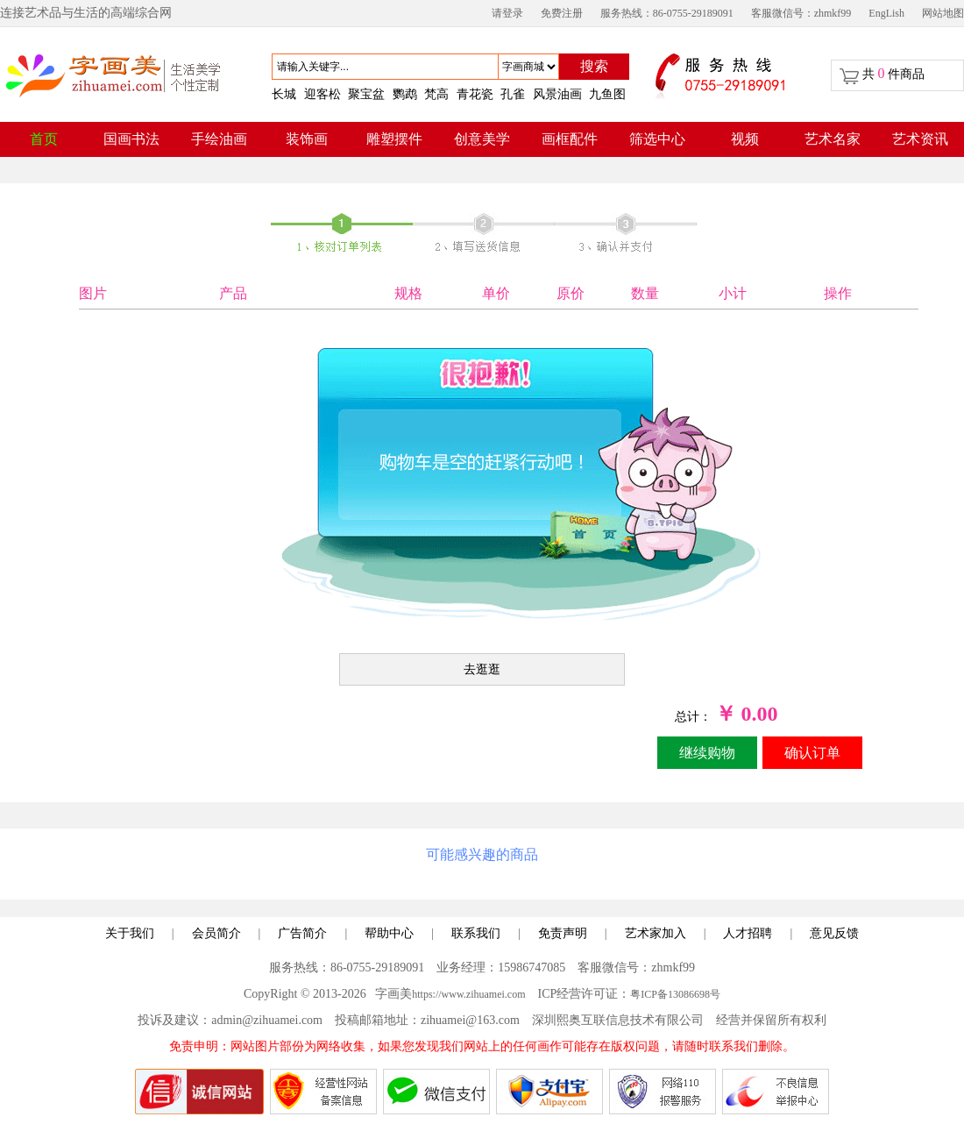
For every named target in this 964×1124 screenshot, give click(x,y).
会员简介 (216, 933)
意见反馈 (834, 933)
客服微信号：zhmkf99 (801, 13)
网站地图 (943, 13)
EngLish (886, 13)
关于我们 (129, 933)
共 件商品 (893, 74)
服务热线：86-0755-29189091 (667, 13)
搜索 (594, 66)
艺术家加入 (655, 933)
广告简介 (302, 933)
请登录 (507, 13)
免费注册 (562, 13)
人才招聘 (747, 933)
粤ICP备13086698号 (675, 994)
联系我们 (475, 933)
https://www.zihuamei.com (468, 994)
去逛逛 (482, 669)
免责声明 (562, 933)
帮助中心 (389, 933)
